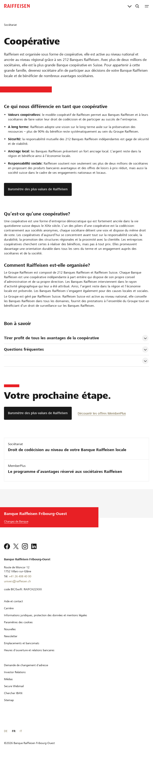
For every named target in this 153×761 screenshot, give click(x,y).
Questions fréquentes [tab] (24, 349)
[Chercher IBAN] (13, 693)
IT (21, 731)
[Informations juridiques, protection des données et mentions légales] (45, 615)
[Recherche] (137, 6)
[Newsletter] (10, 636)
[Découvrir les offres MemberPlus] (102, 413)
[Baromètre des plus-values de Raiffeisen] (38, 413)
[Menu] (147, 6)
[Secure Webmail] (14, 686)
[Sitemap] (9, 700)
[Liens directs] (130, 6)
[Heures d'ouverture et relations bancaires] (29, 650)
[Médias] (8, 679)
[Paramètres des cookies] (18, 622)
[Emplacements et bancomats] (21, 643)
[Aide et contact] (13, 601)
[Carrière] (9, 608)
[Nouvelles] (10, 629)
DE (5, 731)
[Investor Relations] (15, 672)
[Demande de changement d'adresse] (26, 665)
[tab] (72, 361)
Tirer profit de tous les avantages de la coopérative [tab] (51, 338)
